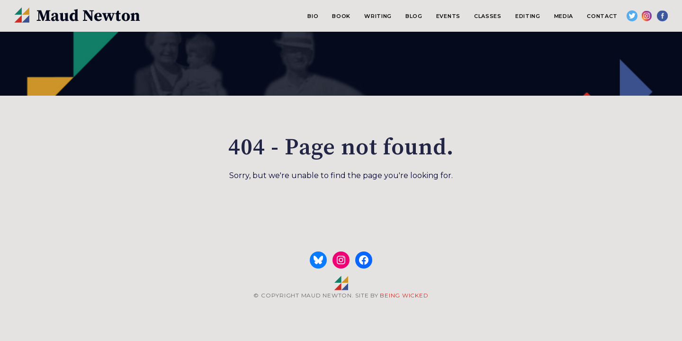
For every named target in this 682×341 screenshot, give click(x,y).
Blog (413, 16)
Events (448, 16)
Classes (488, 16)
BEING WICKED (404, 295)
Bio (312, 16)
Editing (527, 16)
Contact (602, 16)
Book (341, 16)
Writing (378, 16)
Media (563, 16)
